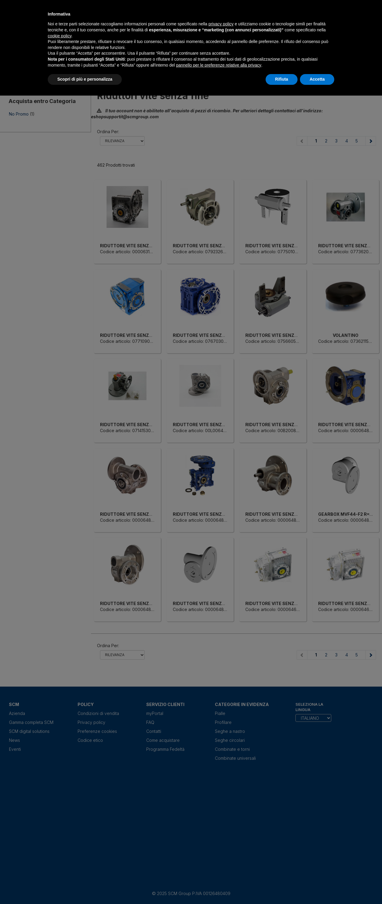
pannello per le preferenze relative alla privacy (218, 65)
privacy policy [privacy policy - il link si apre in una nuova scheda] (221, 24)
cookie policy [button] (59, 35)
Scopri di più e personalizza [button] (84, 79)
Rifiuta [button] (281, 79)
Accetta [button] (317, 79)
